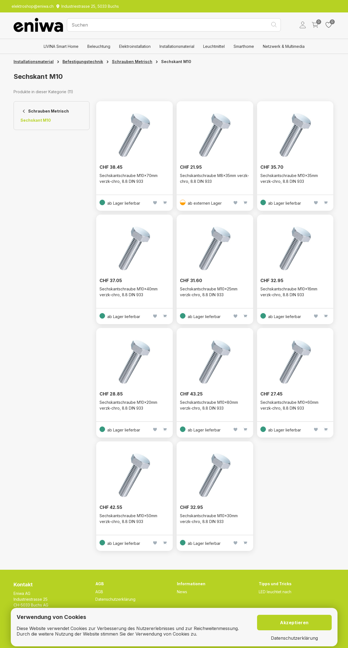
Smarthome (244, 46)
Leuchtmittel (214, 46)
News (182, 591)
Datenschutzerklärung (115, 599)
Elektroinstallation (135, 46)
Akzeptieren (294, 622)
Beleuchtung (98, 46)
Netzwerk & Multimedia (284, 46)
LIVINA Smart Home (61, 46)
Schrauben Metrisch (132, 61)
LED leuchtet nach (275, 591)
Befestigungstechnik (82, 61)
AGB (99, 591)
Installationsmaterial (176, 46)
